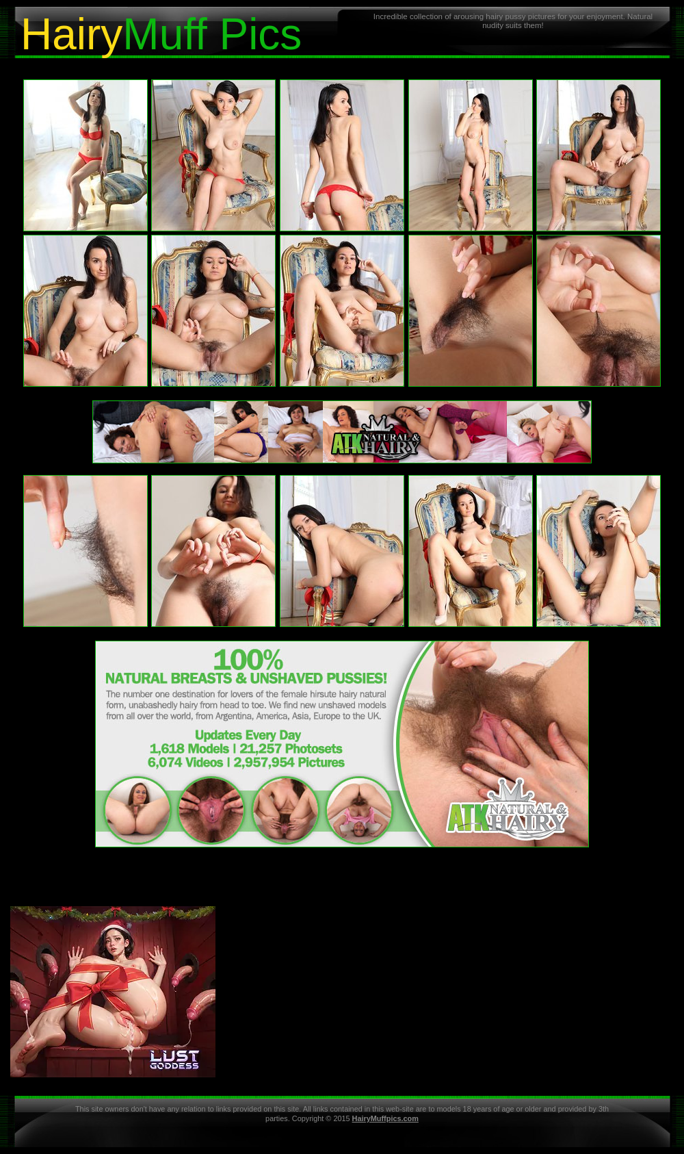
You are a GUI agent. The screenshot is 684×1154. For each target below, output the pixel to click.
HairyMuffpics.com (385, 1118)
